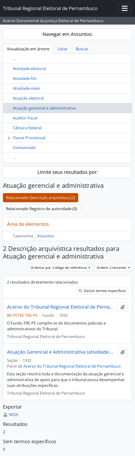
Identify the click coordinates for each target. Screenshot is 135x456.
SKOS (10, 414)
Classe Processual (29, 137)
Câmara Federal (27, 127)
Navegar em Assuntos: (68, 34)
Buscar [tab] (82, 49)
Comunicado (24, 147)
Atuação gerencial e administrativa (44, 108)
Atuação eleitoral (28, 98)
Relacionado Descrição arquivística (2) (40, 197)
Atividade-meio (26, 88)
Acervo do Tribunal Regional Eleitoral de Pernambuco (61, 307)
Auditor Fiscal (25, 118)
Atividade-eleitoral (29, 68)
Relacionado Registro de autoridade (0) (41, 208)
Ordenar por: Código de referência (59, 267)
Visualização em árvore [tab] (28, 49)
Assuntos (45, 236)
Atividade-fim (25, 78)
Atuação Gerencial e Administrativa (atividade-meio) (61, 352)
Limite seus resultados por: (67, 172)
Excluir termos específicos (102, 290)
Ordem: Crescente (112, 267)
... (14, 58)
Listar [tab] (62, 49)
